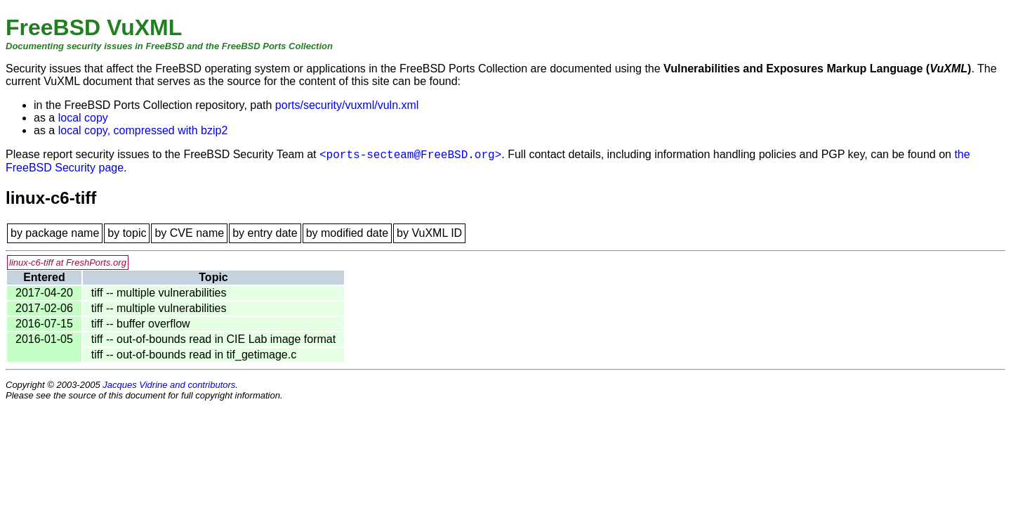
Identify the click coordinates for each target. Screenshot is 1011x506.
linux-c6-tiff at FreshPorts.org (67, 262)
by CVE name (189, 233)
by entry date (265, 233)
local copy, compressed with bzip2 (143, 130)
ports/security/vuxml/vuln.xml (347, 105)
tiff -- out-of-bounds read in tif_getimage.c (193, 355)
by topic (126, 233)
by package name (55, 233)
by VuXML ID (429, 233)
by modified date (347, 233)
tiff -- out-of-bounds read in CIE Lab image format (213, 339)
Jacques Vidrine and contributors (169, 384)
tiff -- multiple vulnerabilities (159, 293)
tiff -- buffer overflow (140, 324)
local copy (83, 118)
